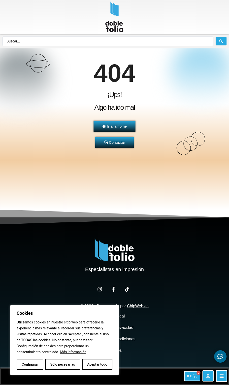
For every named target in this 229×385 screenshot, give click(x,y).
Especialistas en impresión (114, 269)
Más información (73, 352)
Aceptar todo (97, 364)
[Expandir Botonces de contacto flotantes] (220, 356)
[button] (221, 376)
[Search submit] (221, 41)
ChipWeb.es (138, 306)
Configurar (30, 364)
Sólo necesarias (62, 364)
